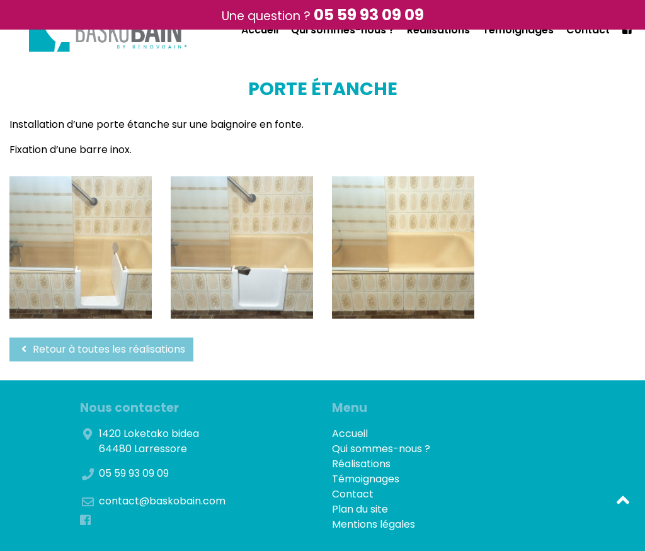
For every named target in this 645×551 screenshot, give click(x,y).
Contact (588, 30)
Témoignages (518, 30)
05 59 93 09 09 (369, 15)
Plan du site (360, 509)
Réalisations (438, 30)
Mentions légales (373, 524)
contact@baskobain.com (162, 501)
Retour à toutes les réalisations (101, 349)
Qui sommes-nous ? (342, 30)
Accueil (259, 30)
